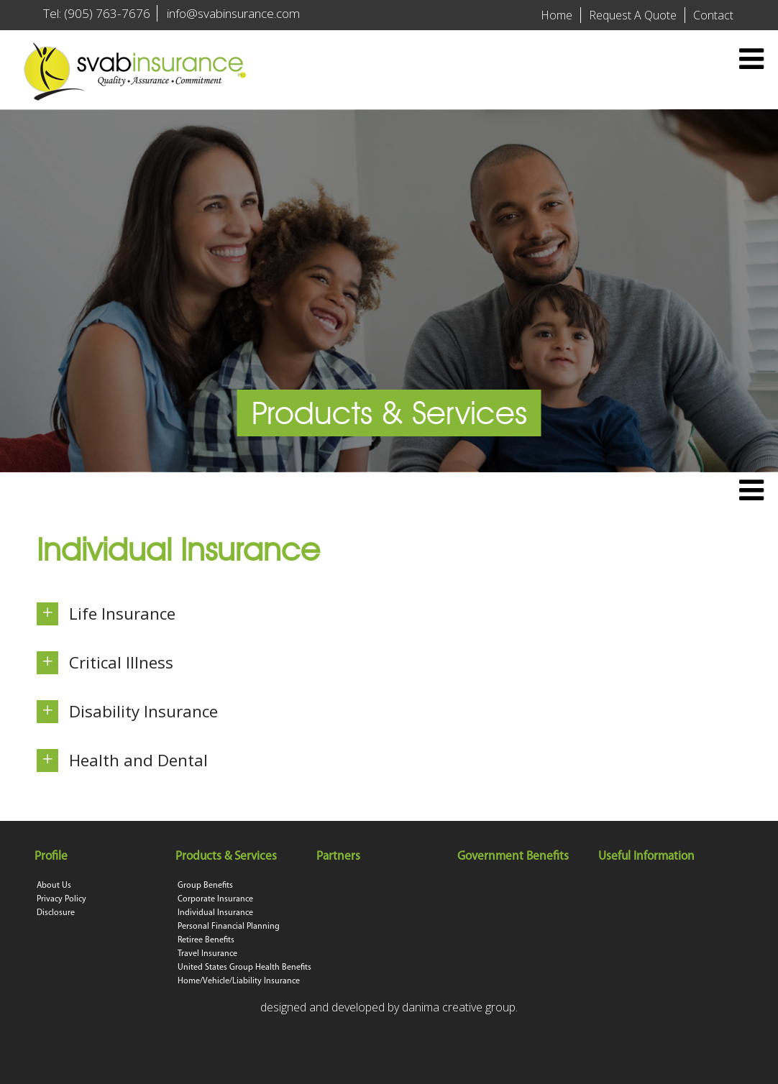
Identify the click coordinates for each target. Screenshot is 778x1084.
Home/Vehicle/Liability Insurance (239, 981)
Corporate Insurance (215, 899)
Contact (713, 15)
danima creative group (459, 1007)
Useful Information (647, 856)
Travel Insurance (207, 954)
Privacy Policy (61, 899)
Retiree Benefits (206, 940)
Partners (339, 856)
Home (556, 15)
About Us (54, 885)
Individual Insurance (215, 913)
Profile (52, 856)
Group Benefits (205, 885)
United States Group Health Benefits (244, 967)
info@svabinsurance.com (233, 13)
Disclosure (56, 913)
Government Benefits (514, 856)
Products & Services (227, 856)
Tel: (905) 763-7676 (96, 13)
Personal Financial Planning (229, 926)
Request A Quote (633, 15)
